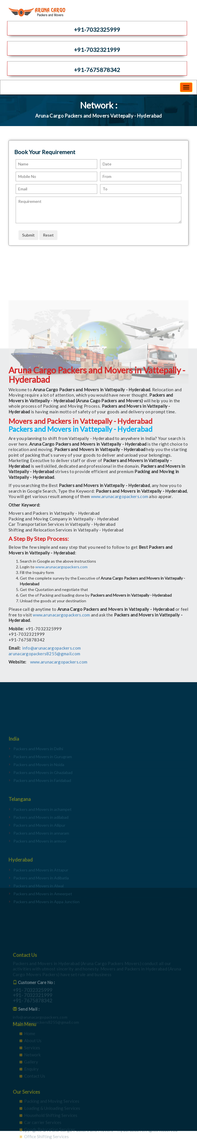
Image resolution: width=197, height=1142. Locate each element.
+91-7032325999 (97, 29)
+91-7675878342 (97, 69)
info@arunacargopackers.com (51, 647)
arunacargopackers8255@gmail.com (44, 653)
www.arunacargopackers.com (119, 496)
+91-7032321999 (97, 49)
